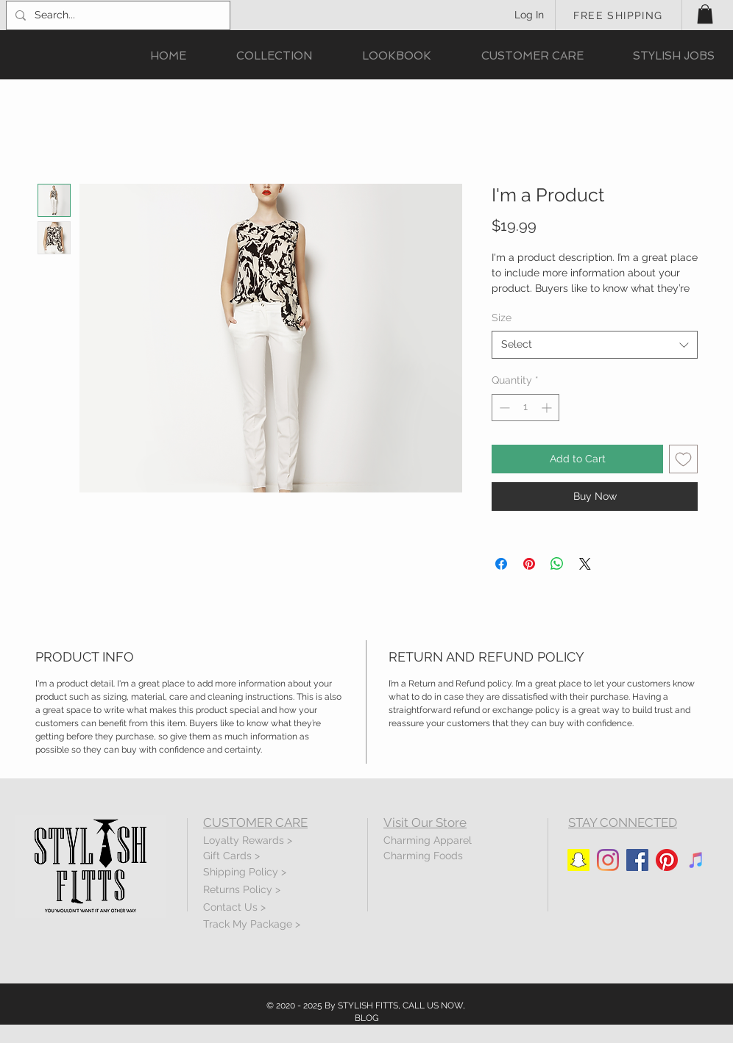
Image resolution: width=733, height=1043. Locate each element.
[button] (705, 14)
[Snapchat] (578, 860)
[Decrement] (503, 407)
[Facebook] (637, 860)
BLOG (367, 1018)
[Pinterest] (667, 860)
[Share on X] (585, 564)
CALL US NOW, (434, 1005)
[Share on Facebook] (501, 564)
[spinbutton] (525, 407)
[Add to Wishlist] (683, 459)
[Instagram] (608, 860)
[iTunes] (696, 860)
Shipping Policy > (244, 872)
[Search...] (117, 15)
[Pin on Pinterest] (529, 564)
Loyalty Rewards (243, 840)
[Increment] (548, 407)
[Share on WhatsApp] (557, 564)
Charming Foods (423, 855)
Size (501, 317)
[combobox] (595, 345)
